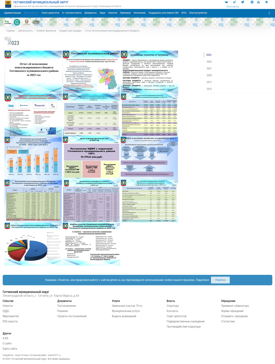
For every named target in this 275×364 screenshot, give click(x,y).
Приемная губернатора (235, 305)
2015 (209, 89)
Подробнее (202, 280)
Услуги (116, 301)
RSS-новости (10, 321)
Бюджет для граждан (71, 30)
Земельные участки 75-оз (127, 305)
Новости (8, 305)
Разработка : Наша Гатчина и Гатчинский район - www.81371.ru (31, 355)
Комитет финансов (46, 30)
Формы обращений (232, 311)
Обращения (228, 301)
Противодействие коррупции (184, 326)
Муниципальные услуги (126, 311)
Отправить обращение (234, 316)
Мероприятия (11, 316)
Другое (7, 333)
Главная (10, 30)
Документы (64, 301)
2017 (209, 82)
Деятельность (25, 30)
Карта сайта (10, 348)
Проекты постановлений (71, 316)
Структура (173, 305)
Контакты (172, 311)
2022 (209, 61)
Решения (62, 311)
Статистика (228, 321)
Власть (171, 301)
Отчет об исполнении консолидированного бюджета (112, 30)
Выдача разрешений (124, 316)
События (8, 301)
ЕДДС (6, 311)
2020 (209, 75)
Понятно (220, 280)
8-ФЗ (5, 338)
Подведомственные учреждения (186, 321)
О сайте (7, 343)
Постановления (66, 305)
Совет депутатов (177, 316)
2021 (209, 68)
